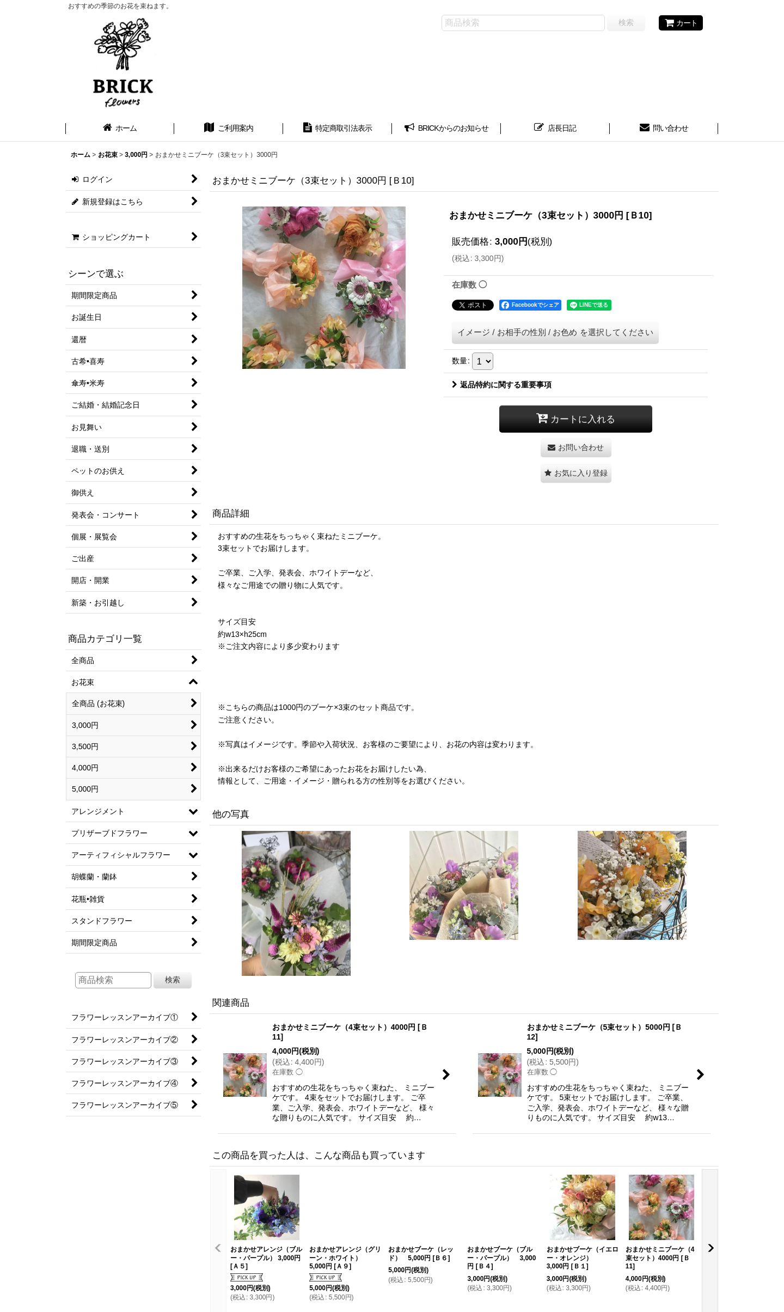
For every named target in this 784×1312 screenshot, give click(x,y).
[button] (576, 473)
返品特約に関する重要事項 (502, 384)
